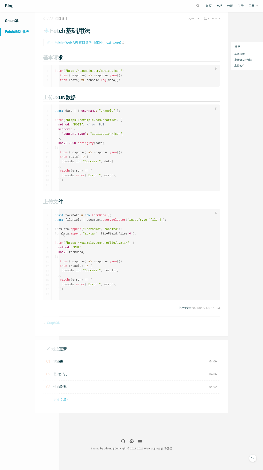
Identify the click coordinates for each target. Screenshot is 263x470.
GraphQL (12, 21)
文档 (219, 6)
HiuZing (179, 23)
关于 (241, 6)
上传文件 (223, 70)
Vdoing (137, 459)
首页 (209, 6)
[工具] (253, 6)
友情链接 (196, 459)
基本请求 (223, 58)
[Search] (182, 5)
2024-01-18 (197, 23)
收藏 (230, 6)
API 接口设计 (85, 23)
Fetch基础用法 (17, 32)
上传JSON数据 (226, 64)
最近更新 (86, 360)
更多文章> (87, 410)
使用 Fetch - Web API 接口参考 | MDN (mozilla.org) (112, 47)
